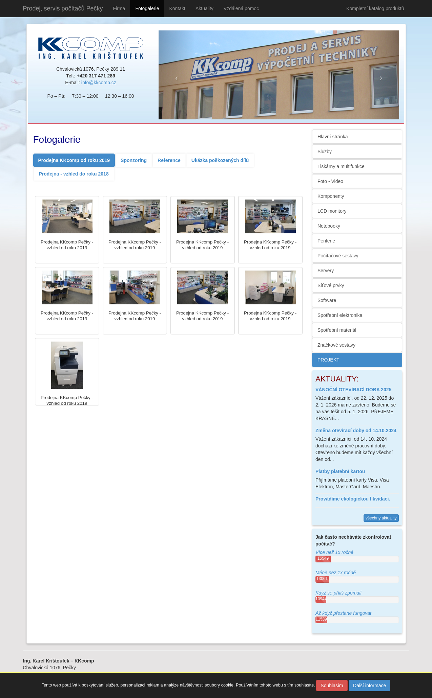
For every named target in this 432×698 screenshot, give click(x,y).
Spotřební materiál (336, 330)
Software (326, 300)
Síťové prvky (330, 285)
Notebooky (328, 226)
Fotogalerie (147, 8)
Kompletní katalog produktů (375, 8)
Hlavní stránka (332, 136)
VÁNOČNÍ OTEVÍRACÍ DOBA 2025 (353, 389)
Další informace (369, 685)
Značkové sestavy (336, 345)
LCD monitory (332, 211)
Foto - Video (330, 181)
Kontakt (177, 8)
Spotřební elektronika (339, 315)
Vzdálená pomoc (241, 8)
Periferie (326, 240)
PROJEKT (328, 360)
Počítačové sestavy (337, 255)
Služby (324, 151)
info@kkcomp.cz (98, 82)
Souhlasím (332, 685)
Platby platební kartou (340, 471)
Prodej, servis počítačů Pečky (63, 8)
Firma (119, 8)
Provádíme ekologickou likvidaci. (352, 499)
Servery (325, 270)
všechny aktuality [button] (381, 518)
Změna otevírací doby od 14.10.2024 (355, 430)
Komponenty (330, 196)
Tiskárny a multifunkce (341, 166)
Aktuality (204, 8)
